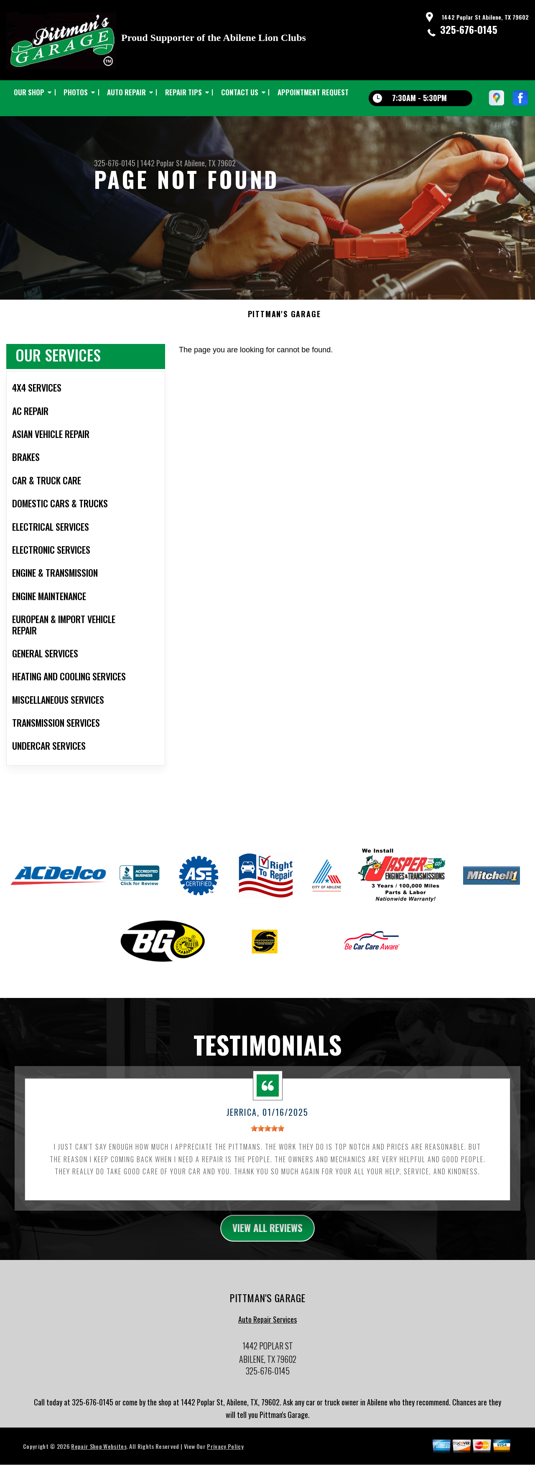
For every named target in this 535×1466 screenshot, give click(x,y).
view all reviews (267, 1233)
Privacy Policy (225, 1452)
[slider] (267, 1133)
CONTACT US (239, 92)
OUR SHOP (29, 92)
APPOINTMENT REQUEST (313, 92)
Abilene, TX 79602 (210, 163)
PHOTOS (76, 92)
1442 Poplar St (161, 163)
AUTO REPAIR (126, 92)
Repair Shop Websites (98, 1452)
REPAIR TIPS (183, 92)
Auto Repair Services (267, 1326)
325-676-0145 (468, 29)
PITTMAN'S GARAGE (284, 319)
